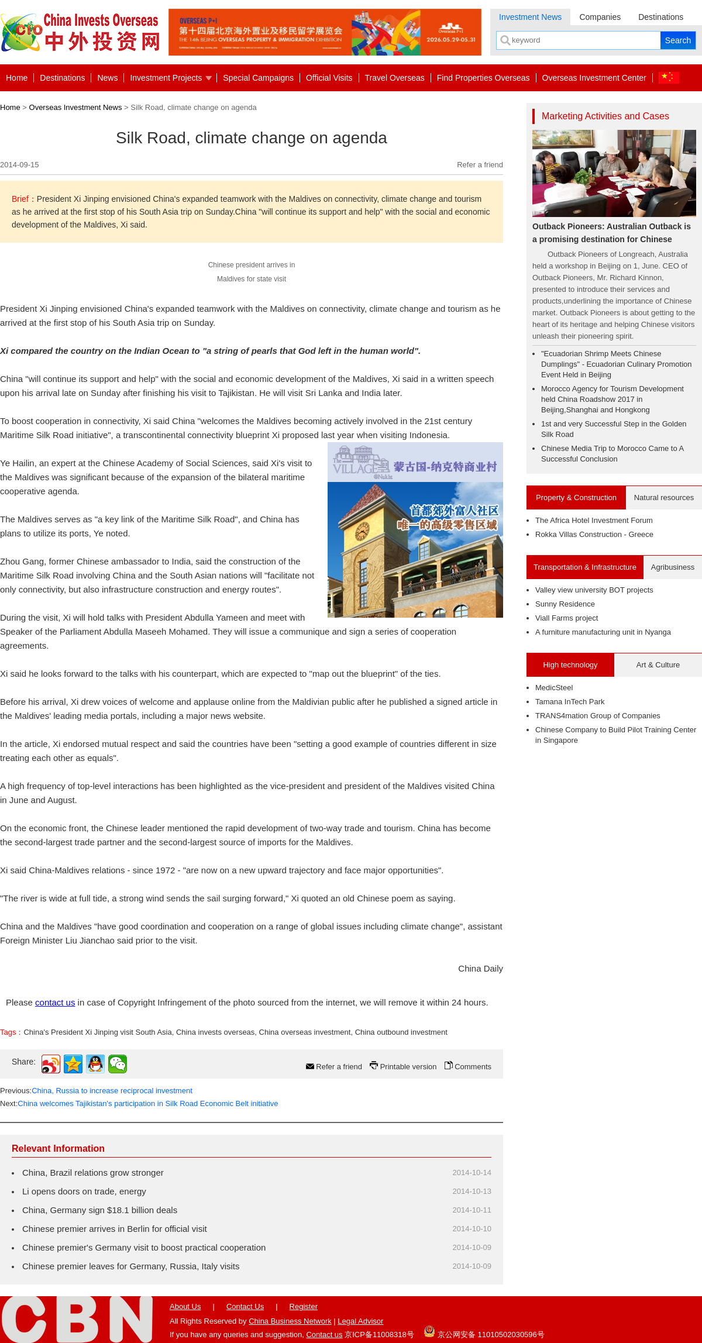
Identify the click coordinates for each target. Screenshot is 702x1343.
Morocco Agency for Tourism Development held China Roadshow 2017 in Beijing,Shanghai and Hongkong (612, 399)
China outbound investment (401, 1032)
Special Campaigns (258, 77)
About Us (185, 1306)
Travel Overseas (395, 77)
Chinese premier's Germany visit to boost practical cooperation (144, 1247)
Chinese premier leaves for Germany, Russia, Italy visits (131, 1266)
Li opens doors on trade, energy (84, 1191)
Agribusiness (672, 567)
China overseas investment (305, 1032)
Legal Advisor (360, 1321)
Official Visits (329, 77)
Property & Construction (576, 497)
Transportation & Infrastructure (585, 567)
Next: (139, 1103)
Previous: (96, 1090)
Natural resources (664, 497)
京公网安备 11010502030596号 (484, 1331)
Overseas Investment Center (594, 77)
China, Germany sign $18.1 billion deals (99, 1210)
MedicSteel (554, 687)
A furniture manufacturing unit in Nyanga (603, 632)
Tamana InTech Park (570, 701)
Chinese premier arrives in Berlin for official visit (114, 1229)
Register (304, 1306)
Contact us (324, 1334)
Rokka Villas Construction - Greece (594, 534)
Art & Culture (658, 664)
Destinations (660, 17)
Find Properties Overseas (483, 77)
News (107, 77)
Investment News (530, 17)
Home (16, 77)
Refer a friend (480, 164)
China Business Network (290, 1321)
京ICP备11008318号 (379, 1334)
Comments (473, 1066)
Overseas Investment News (75, 107)
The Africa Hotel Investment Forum (594, 520)
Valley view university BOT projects (594, 590)
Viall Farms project (566, 618)
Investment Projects (166, 77)
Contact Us (245, 1306)
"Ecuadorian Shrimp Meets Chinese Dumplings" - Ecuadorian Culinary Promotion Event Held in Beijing (616, 364)
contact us (55, 1002)
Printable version (408, 1066)
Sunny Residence (565, 604)
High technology (570, 664)
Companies (600, 17)
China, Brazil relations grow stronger (93, 1172)
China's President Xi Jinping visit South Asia (97, 1032)
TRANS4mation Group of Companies (597, 715)
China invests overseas (215, 1032)
